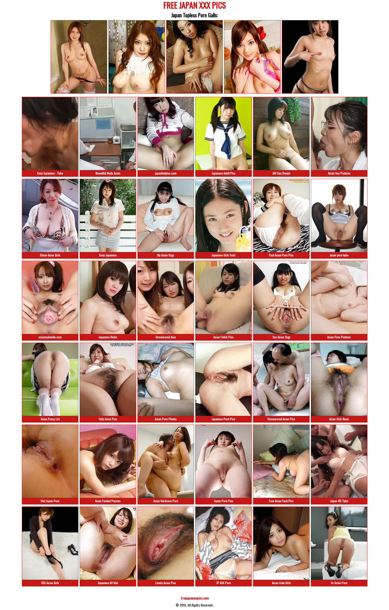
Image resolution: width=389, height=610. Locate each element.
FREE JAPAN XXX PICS (194, 6)
